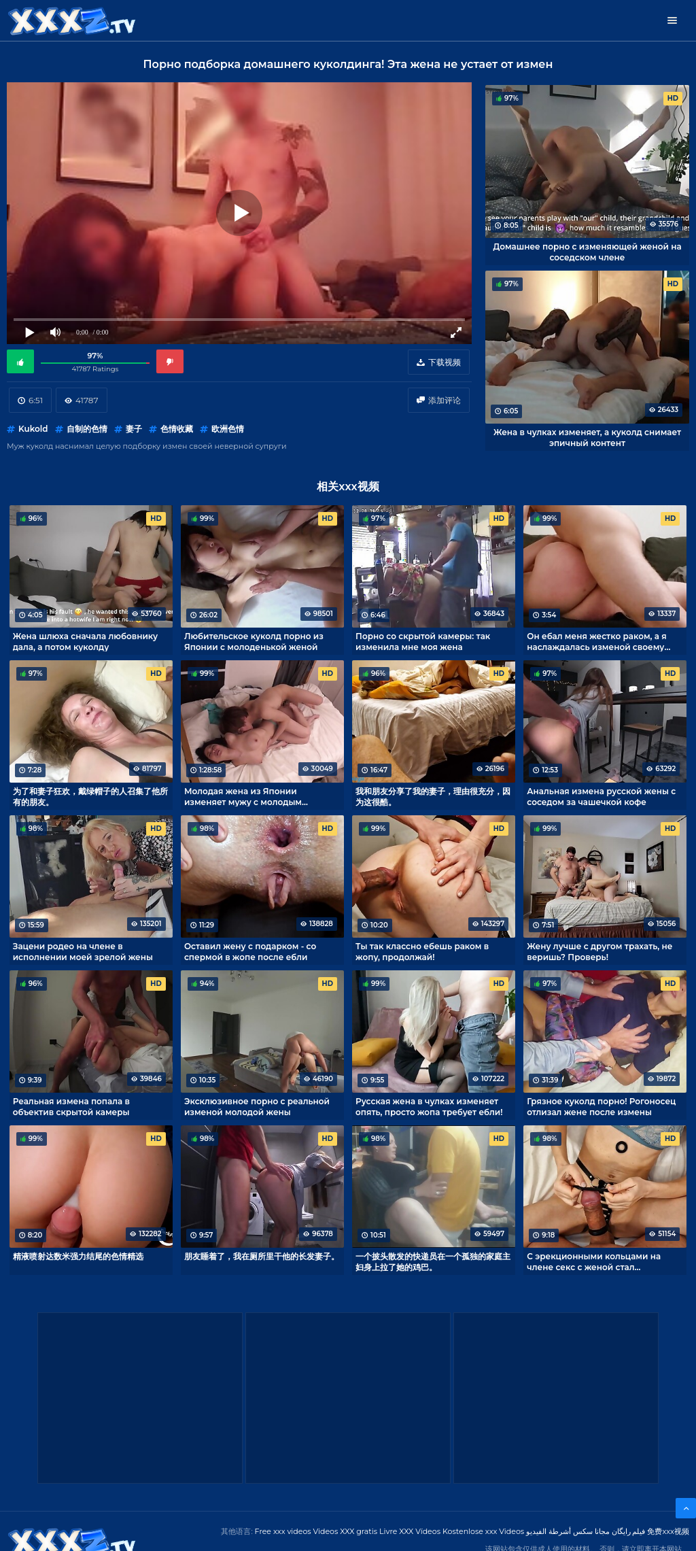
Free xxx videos (283, 1531)
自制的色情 (87, 429)
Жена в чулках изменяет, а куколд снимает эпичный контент (587, 437)
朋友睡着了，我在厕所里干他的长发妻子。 (261, 1256)
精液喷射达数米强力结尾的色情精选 (78, 1256)
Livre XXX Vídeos (409, 1531)
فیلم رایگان (629, 1531)
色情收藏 (176, 429)
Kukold (33, 429)
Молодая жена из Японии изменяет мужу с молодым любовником (243, 796)
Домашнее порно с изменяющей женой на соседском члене (587, 251)
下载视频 (444, 362)
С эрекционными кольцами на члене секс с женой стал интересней (594, 1261)
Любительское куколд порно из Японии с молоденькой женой (254, 641)
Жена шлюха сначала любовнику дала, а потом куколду (85, 641)
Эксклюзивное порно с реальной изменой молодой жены (257, 1106)
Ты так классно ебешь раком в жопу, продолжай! (422, 951)
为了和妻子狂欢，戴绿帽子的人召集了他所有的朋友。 (90, 796)
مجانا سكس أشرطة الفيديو (568, 1531)
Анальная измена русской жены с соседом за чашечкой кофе (601, 796)
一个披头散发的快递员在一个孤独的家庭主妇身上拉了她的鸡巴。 (432, 1261)
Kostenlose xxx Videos (483, 1531)
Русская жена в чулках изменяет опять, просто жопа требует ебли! (429, 1106)
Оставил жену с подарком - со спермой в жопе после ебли (250, 951)
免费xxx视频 (668, 1531)
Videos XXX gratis (345, 1531)
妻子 (134, 429)
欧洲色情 (227, 429)
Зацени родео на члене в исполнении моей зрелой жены (83, 951)
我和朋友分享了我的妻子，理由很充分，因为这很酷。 (432, 796)
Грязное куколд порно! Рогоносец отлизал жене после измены (601, 1106)
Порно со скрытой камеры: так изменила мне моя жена (422, 641)
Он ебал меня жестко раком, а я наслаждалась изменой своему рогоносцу (596, 641)
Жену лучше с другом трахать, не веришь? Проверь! (599, 951)
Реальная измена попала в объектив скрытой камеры (71, 1106)
